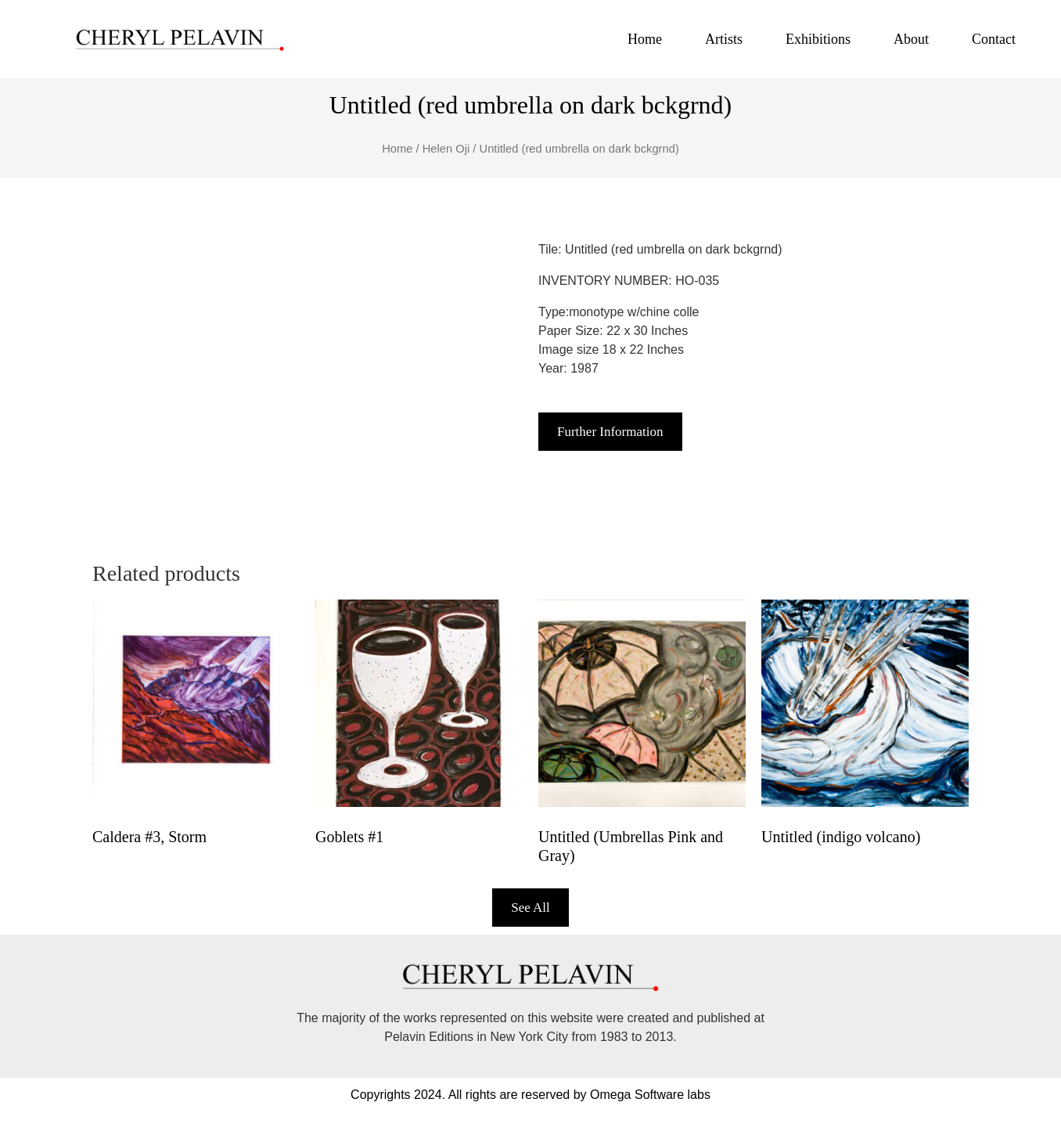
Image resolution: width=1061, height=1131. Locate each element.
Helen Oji (446, 148)
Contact (994, 39)
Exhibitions (818, 39)
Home (645, 39)
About (911, 39)
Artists (724, 39)
